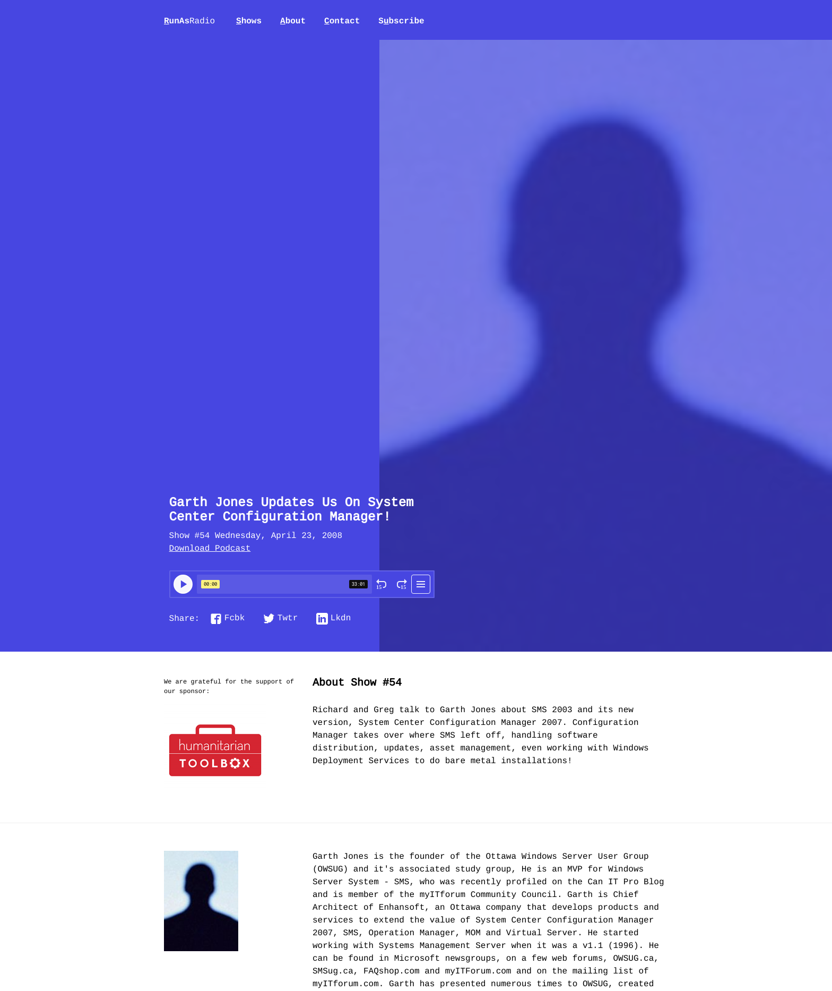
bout (293, 21)
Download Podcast (210, 549)
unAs (189, 22)
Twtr (288, 618)
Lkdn (341, 618)
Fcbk (234, 618)
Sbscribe (401, 21)
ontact (342, 21)
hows (249, 21)
